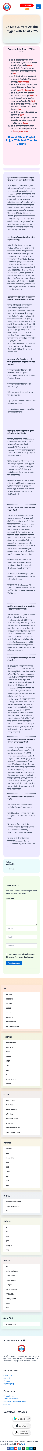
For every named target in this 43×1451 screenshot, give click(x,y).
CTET (8, 1052)
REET (8, 1075)
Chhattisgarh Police (13, 1132)
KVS (7, 1065)
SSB (7, 1185)
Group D (9, 1245)
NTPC (8, 1236)
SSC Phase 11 (11, 1022)
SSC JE (8, 1013)
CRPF (8, 1172)
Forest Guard (10, 1276)
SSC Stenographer (12, 1026)
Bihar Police (10, 1100)
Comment (10, 899)
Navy (7, 1176)
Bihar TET (9, 1047)
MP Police (9, 1114)
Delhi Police (10, 1105)
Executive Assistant (13, 1206)
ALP (7, 1227)
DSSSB (8, 1056)
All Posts (11, 869)
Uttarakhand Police (13, 1128)
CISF (7, 1167)
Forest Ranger (11, 1280)
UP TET (8, 1084)
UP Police (9, 1123)
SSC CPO (9, 1003)
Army (8, 1153)
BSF (7, 1162)
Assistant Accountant (13, 1202)
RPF (7, 1241)
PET (7, 1266)
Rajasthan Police (12, 1119)
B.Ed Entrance (11, 1043)
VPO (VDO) (10, 1294)
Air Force (9, 1149)
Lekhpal (9, 1285)
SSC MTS (9, 1017)
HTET (8, 1061)
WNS (23, 1444)
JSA (7, 1308)
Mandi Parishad (11, 1289)
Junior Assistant (12, 1271)
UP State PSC (11, 1324)
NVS (7, 1070)
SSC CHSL (9, 999)
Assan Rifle (10, 1158)
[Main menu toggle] (38, 6)
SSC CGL (9, 994)
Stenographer (11, 1298)
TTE (7, 1250)
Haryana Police (11, 1109)
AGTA (8, 1303)
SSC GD (8, 1008)
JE (7, 1211)
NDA (7, 1181)
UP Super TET (11, 1079)
